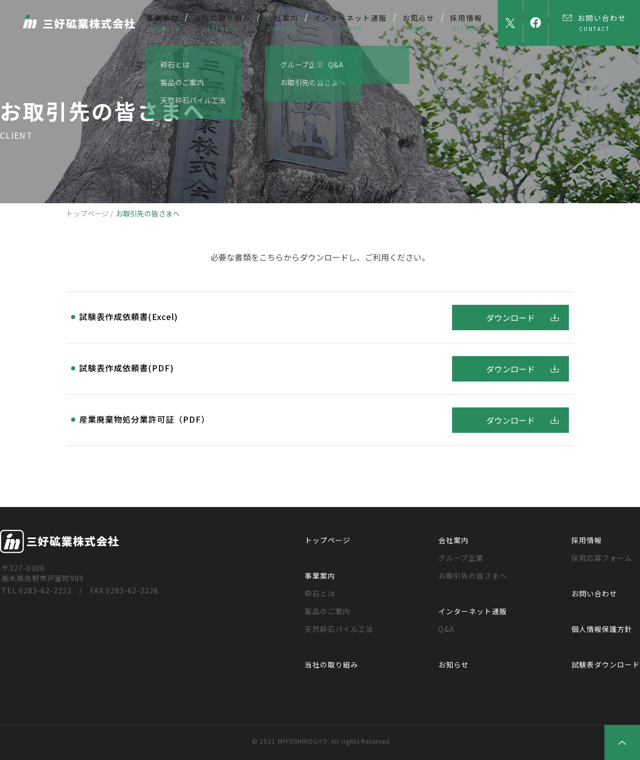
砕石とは (320, 593)
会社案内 (453, 540)
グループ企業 (461, 558)
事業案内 (320, 576)
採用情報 (586, 540)
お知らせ (453, 664)
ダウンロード (510, 317)
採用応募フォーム (601, 558)
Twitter (510, 23)
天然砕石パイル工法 (339, 629)
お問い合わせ (594, 593)
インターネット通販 (472, 611)
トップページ (87, 213)
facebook (535, 23)
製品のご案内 (327, 611)
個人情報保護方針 (601, 629)
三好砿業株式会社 (82, 22)
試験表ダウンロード (605, 664)
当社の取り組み (331, 664)
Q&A (446, 629)
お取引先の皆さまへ (472, 576)
